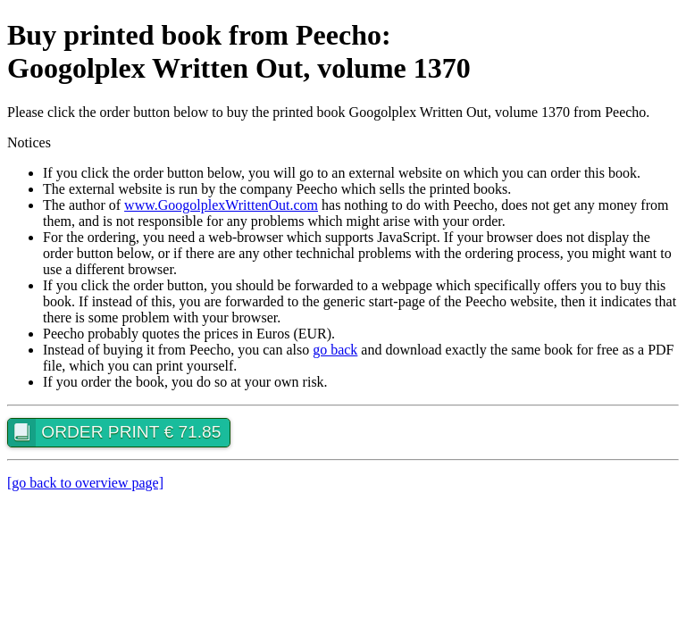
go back (335, 349)
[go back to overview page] (85, 482)
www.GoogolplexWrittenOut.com (221, 205)
